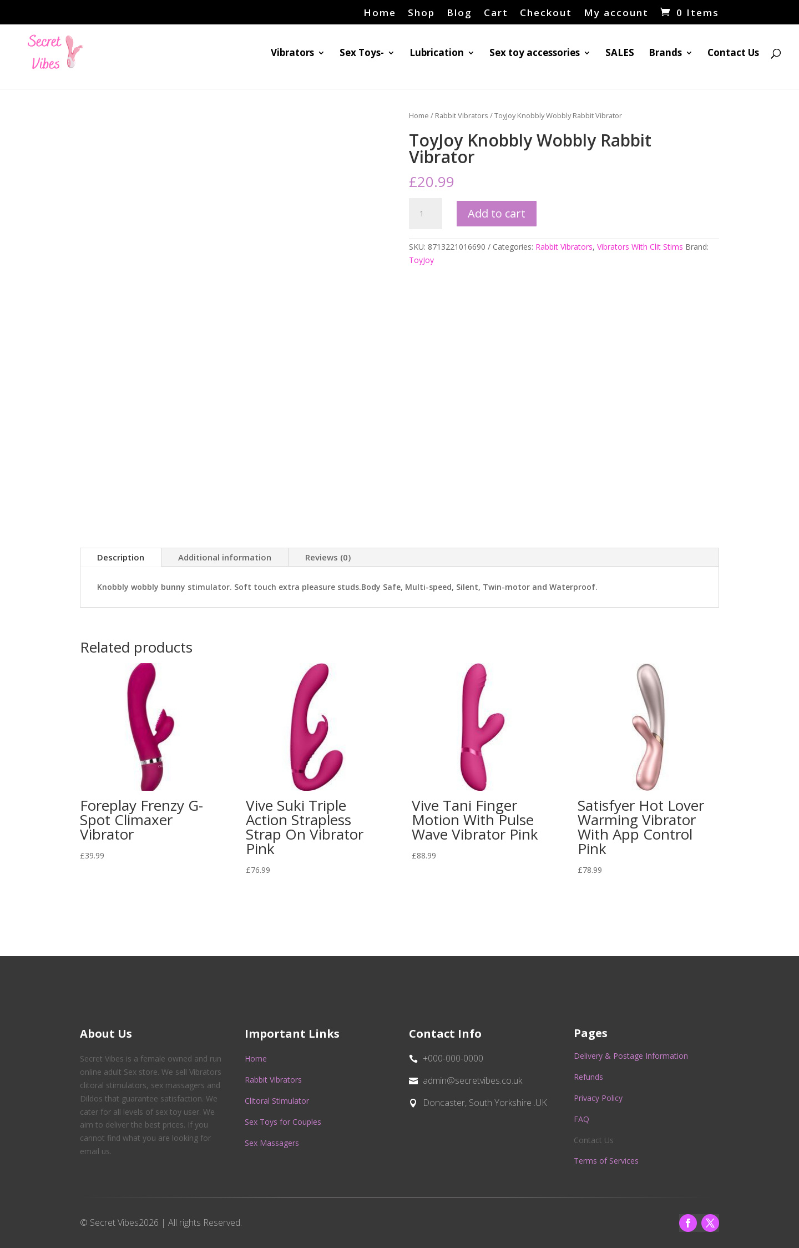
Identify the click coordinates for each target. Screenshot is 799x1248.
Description (120, 557)
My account (616, 13)
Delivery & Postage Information (631, 1055)
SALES (619, 54)
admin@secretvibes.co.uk (472, 1080)
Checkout (546, 13)
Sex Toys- (362, 54)
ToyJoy (421, 260)
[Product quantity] (425, 213)
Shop (421, 13)
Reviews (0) (328, 557)
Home (379, 13)
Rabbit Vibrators (461, 115)
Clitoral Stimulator (277, 1100)
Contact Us (733, 54)
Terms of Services (606, 1160)
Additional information (224, 557)
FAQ (581, 1119)
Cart (496, 13)
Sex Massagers (272, 1143)
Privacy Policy (598, 1098)
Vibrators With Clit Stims (640, 246)
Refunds (588, 1077)
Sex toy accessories (534, 54)
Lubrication (436, 54)
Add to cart (496, 213)
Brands (665, 54)
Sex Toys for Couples (283, 1121)
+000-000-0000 (453, 1058)
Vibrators (292, 54)
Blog (459, 13)
